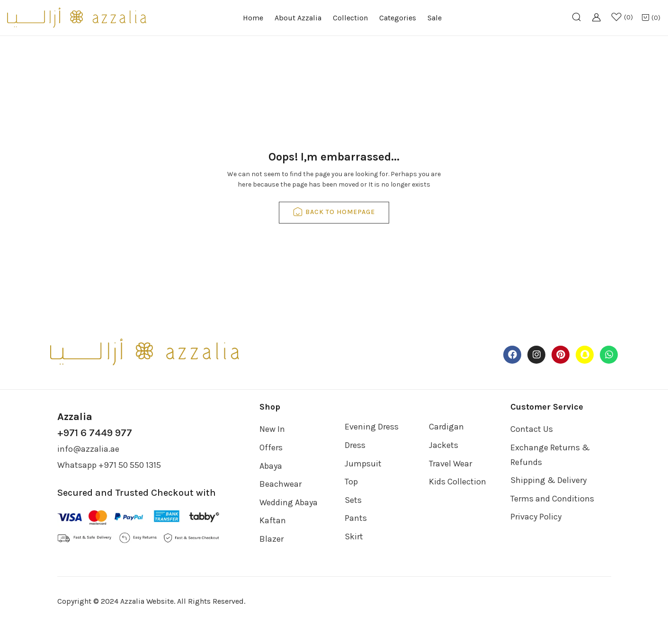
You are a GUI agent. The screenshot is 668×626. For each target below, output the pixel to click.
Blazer (271, 539)
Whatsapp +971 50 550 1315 (109, 465)
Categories (397, 17)
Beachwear (280, 484)
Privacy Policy (535, 516)
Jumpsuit (363, 463)
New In (272, 429)
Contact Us (531, 429)
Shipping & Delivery (548, 480)
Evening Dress (372, 426)
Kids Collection (457, 481)
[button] (650, 18)
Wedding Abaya (288, 502)
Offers (271, 447)
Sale (435, 17)
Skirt (354, 536)
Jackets (443, 445)
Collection (350, 17)
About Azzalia (298, 17)
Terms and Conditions (552, 498)
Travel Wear (450, 463)
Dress (355, 445)
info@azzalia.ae (88, 449)
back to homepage (334, 212)
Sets (353, 500)
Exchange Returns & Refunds (550, 454)
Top (351, 481)
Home (253, 17)
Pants (356, 518)
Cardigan (446, 426)
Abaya (270, 466)
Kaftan (272, 520)
